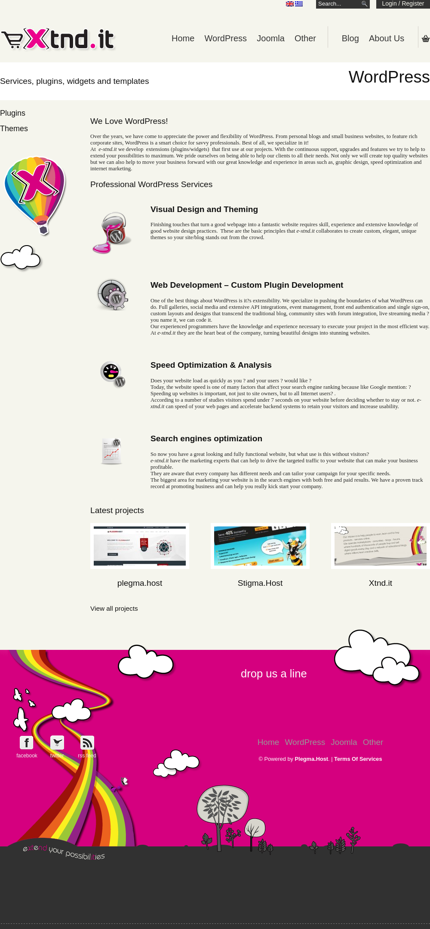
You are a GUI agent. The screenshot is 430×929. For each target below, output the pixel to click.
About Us (386, 38)
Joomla (270, 38)
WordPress (226, 38)
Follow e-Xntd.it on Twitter (57, 742)
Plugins (12, 113)
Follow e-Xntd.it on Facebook (27, 742)
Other (305, 38)
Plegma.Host (312, 759)
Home (183, 38)
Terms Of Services (358, 759)
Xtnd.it (380, 583)
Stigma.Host (260, 583)
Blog (350, 38)
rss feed (87, 756)
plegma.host (140, 583)
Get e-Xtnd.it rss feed (87, 742)
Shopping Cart (425, 38)
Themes (14, 128)
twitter (57, 756)
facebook (26, 756)
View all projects (114, 608)
